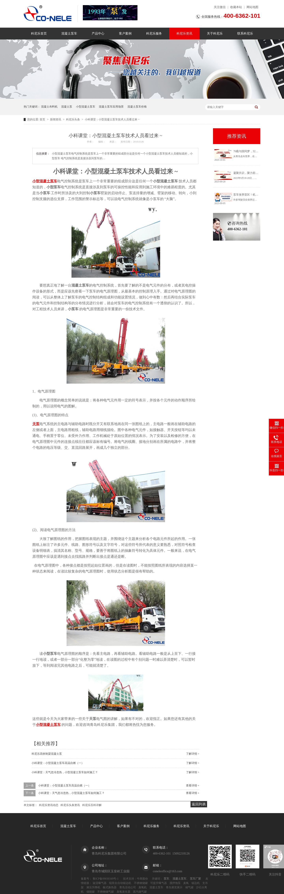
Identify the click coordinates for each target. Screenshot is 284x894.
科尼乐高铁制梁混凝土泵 (47, 753)
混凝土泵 (66, 106)
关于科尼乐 (215, 33)
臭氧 (186, 883)
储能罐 (90, 891)
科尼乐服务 (154, 33)
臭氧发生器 (123, 891)
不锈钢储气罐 (105, 891)
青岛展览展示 (174, 887)
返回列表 (199, 804)
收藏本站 (236, 7)
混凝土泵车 (69, 33)
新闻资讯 (56, 119)
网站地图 (252, 7)
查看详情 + (192, 785)
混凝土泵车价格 (137, 106)
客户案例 (125, 33)
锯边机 (196, 883)
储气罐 (189, 887)
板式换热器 (110, 887)
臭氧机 (142, 887)
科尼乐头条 (73, 119)
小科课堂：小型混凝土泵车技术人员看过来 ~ (112, 119)
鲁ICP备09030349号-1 (106, 878)
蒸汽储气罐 (140, 891)
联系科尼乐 (245, 33)
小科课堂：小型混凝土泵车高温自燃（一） (58, 763)
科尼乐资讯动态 (48, 805)
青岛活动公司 (127, 887)
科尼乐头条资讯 (70, 805)
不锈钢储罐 (141, 883)
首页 (43, 119)
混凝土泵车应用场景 (111, 106)
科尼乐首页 (39, 33)
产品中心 (98, 33)
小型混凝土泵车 (85, 106)
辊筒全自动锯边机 (120, 883)
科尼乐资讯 (184, 33)
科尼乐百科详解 (92, 805)
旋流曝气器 (99, 883)
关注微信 (220, 7)
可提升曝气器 (158, 883)
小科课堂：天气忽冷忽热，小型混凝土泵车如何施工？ (65, 772)
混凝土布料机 (49, 106)
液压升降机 (93, 887)
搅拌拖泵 (175, 883)
